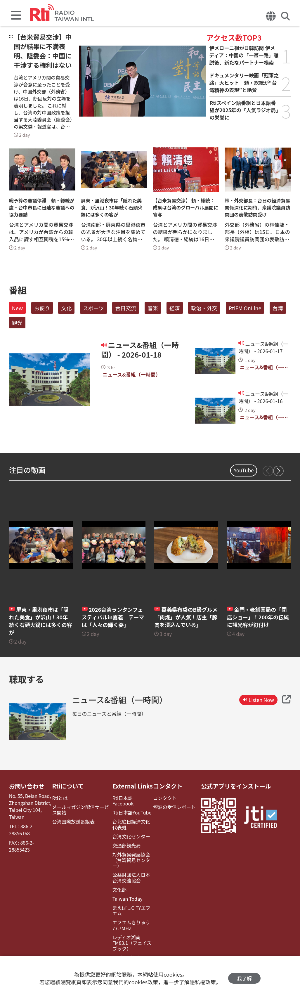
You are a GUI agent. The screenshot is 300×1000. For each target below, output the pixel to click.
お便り (42, 308)
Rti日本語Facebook (122, 800)
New (17, 308)
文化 (66, 308)
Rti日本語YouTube (131, 812)
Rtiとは (60, 798)
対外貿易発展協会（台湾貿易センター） (131, 860)
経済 (174, 308)
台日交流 (125, 308)
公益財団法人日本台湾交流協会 (131, 877)
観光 (17, 322)
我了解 (244, 978)
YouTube (244, 470)
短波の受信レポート (174, 807)
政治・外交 (204, 308)
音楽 (153, 308)
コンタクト (167, 786)
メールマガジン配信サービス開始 (80, 809)
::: (11, 35)
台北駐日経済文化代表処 (131, 824)
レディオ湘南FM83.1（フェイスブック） (131, 942)
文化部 (119, 889)
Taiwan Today (127, 898)
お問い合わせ (26, 786)
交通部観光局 (126, 845)
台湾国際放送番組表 (73, 821)
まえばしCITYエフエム (131, 910)
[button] (278, 471)
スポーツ (93, 308)
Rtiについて (68, 786)
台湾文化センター (131, 836)
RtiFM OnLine (245, 308)
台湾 (278, 308)
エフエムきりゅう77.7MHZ (131, 924)
